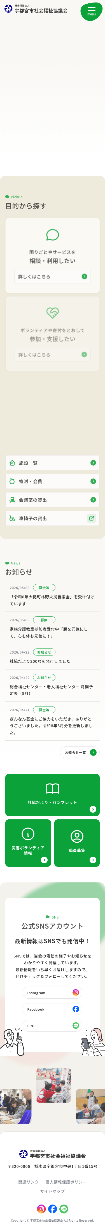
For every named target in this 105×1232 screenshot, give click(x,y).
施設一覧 (23, 468)
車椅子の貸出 (28, 523)
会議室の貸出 (28, 505)
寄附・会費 (26, 486)
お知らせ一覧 (75, 752)
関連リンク (28, 1182)
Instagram (36, 992)
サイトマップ (52, 1191)
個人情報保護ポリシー (66, 1182)
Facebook (36, 1009)
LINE (31, 1025)
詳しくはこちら (34, 276)
